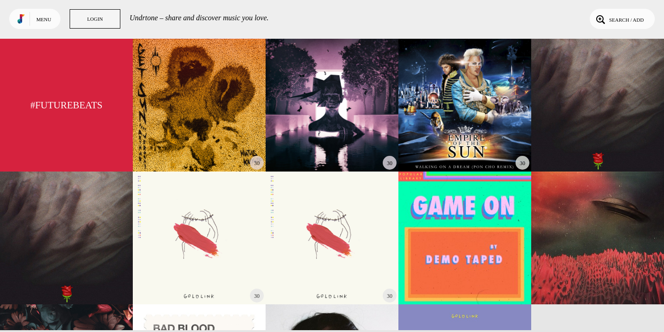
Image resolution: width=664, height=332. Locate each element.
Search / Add (619, 18)
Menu (43, 19)
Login (95, 19)
